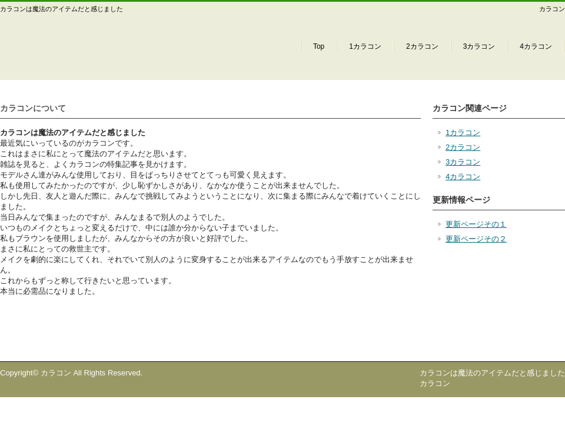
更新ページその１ (476, 224)
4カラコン (536, 46)
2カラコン (422, 46)
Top (318, 46)
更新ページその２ (476, 238)
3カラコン (479, 46)
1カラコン (365, 46)
